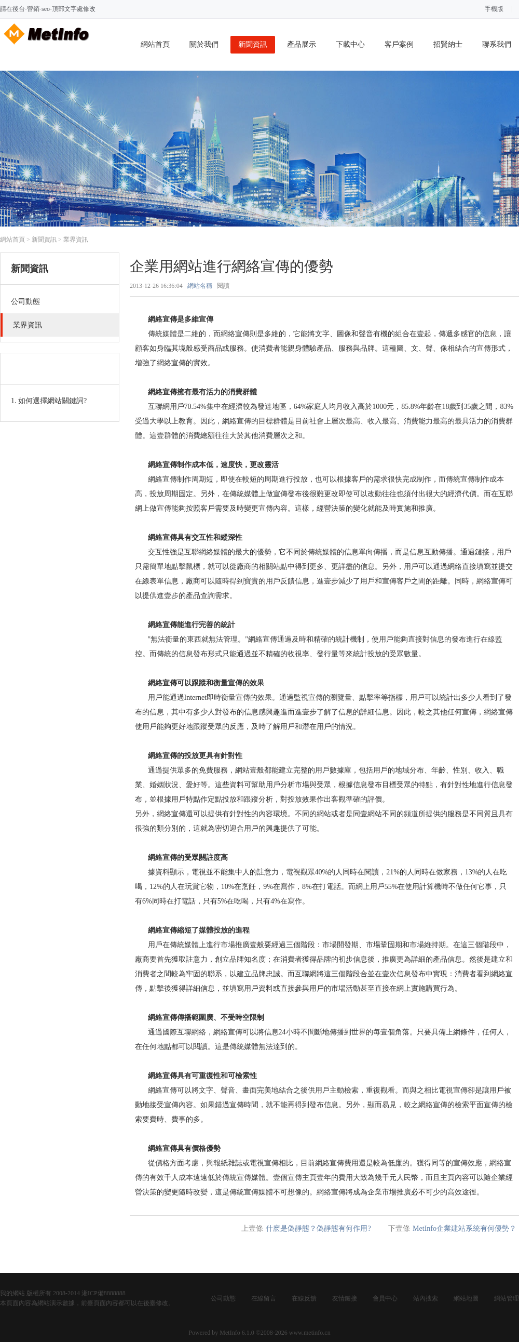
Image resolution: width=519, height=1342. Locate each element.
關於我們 (203, 44)
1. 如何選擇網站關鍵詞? (49, 401)
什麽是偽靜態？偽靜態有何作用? (318, 1228)
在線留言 (263, 1298)
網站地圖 (466, 1298)
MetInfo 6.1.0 (237, 1332)
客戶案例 (399, 44)
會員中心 (385, 1298)
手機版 (494, 8)
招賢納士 (447, 44)
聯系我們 (496, 44)
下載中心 (350, 44)
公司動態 (223, 1298)
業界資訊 (75, 239)
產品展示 (301, 44)
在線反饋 (304, 1298)
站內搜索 (425, 1298)
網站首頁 (155, 44)
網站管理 (506, 1298)
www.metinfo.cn (310, 1332)
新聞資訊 (252, 44)
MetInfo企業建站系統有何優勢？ (464, 1228)
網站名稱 (199, 285)
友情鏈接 (344, 1298)
